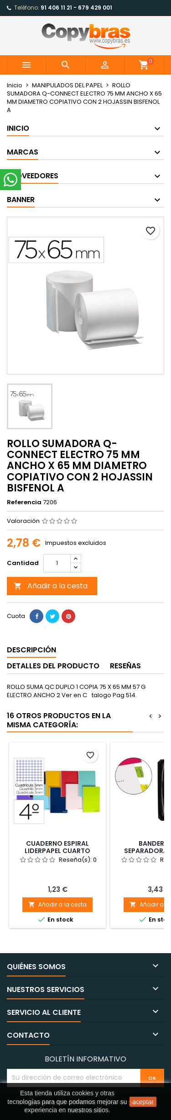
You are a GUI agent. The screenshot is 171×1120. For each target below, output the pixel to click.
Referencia (24, 502)
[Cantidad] (57, 563)
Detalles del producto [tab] (53, 666)
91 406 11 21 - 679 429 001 (76, 7)
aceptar (143, 1101)
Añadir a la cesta (51, 586)
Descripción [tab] (31, 650)
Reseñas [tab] (125, 666)
